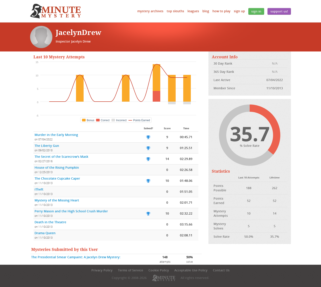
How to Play (221, 11)
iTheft (39, 189)
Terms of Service (130, 270)
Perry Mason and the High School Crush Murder (71, 211)
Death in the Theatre (50, 222)
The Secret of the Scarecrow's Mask (61, 156)
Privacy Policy (102, 270)
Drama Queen (45, 233)
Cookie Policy (158, 270)
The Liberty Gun (47, 146)
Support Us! (279, 11)
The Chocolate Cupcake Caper (57, 178)
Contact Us (221, 270)
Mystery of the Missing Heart (57, 200)
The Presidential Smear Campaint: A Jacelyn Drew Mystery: (75, 257)
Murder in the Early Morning (56, 135)
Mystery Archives (150, 11)
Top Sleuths (175, 11)
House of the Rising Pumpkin (57, 167)
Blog (205, 11)
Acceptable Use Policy (191, 270)
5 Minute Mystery (55, 11)
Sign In (256, 11)
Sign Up (239, 11)
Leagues (193, 11)
